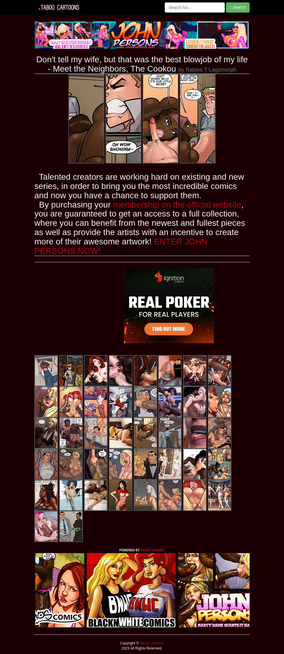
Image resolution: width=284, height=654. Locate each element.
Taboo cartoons (151, 643)
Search (238, 7)
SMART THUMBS (153, 550)
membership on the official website (177, 204)
